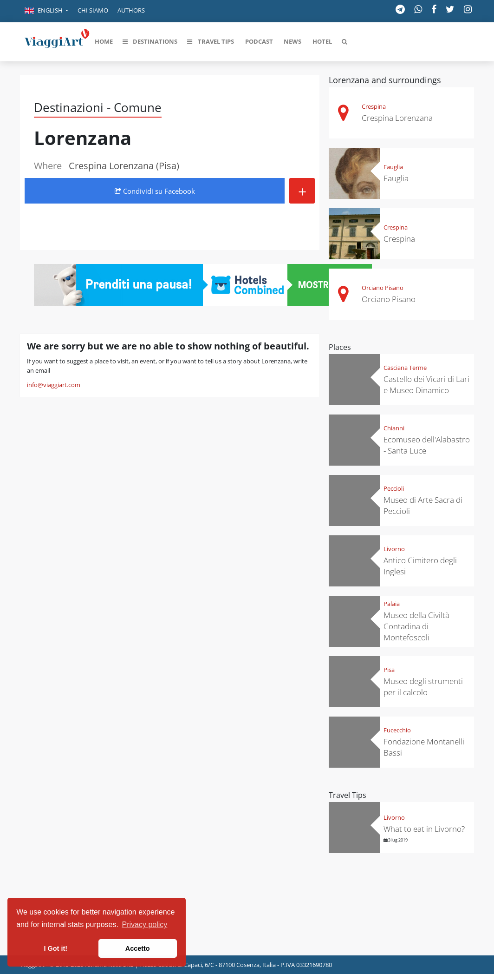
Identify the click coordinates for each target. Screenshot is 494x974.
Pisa (389, 669)
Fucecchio (397, 730)
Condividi (155, 191)
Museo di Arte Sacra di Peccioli (423, 505)
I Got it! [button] (55, 948)
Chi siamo (93, 10)
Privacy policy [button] (145, 924)
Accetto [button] (137, 948)
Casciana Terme (405, 367)
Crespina (374, 106)
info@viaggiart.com (53, 385)
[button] (46, 11)
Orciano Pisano (382, 287)
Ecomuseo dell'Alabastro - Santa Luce (427, 445)
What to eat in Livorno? (424, 828)
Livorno (394, 549)
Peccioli (394, 488)
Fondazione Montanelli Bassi (424, 747)
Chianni (394, 428)
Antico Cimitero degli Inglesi (420, 566)
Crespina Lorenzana (397, 117)
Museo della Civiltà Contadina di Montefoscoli (416, 626)
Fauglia (393, 167)
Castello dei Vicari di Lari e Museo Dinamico (426, 384)
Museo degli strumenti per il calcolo (423, 687)
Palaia (392, 603)
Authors (131, 10)
